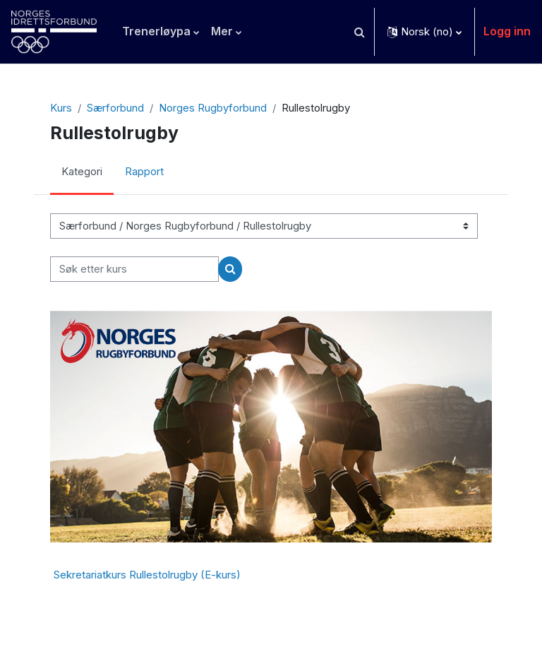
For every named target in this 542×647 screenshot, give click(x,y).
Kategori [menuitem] (81, 171)
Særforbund (115, 108)
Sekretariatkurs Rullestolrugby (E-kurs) (147, 574)
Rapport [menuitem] (144, 171)
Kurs (61, 108)
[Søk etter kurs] (134, 269)
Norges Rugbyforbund (213, 108)
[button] (359, 32)
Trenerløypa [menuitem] (156, 31)
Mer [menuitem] (222, 31)
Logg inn (507, 31)
